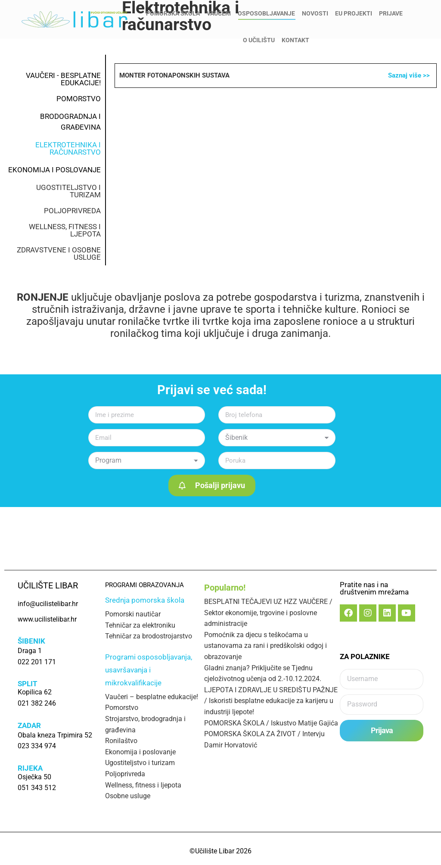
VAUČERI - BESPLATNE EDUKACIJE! (63, 79)
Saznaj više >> (409, 75)
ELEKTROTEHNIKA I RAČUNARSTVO (68, 148)
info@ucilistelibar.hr (52, 8)
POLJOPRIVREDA (72, 210)
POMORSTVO (78, 98)
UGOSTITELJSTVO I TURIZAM (68, 191)
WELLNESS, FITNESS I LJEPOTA (65, 230)
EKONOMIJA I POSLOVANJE (54, 169)
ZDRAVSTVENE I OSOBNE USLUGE (59, 253)
